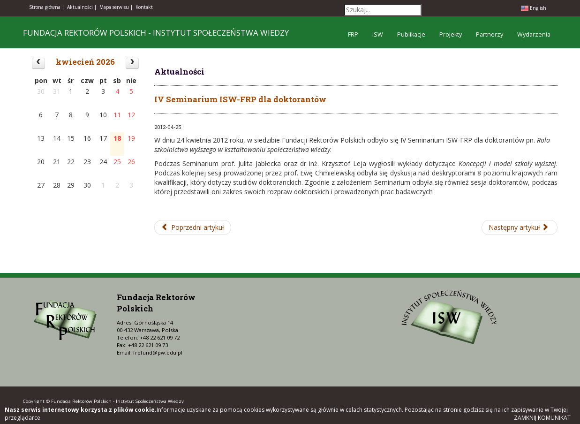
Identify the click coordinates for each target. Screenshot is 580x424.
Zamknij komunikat (542, 418)
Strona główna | (46, 7)
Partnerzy (489, 34)
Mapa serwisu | (116, 7)
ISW (377, 34)
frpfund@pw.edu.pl (157, 352)
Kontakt (144, 7)
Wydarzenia (533, 34)
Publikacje (411, 34)
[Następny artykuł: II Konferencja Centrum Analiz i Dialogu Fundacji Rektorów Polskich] (519, 227)
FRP (353, 34)
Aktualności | (82, 7)
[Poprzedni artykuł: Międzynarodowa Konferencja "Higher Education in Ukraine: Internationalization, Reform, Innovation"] (193, 227)
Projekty (450, 34)
